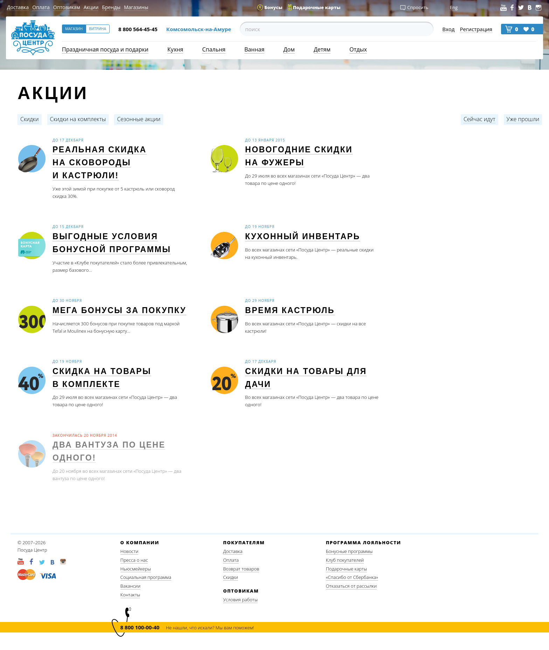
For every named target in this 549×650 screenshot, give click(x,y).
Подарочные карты (346, 569)
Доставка (18, 7)
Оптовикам (66, 7)
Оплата (41, 7)
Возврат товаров (241, 569)
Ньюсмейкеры (135, 569)
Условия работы (240, 599)
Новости (129, 551)
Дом (288, 49)
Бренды (111, 7)
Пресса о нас (134, 560)
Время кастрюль (290, 310)
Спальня (213, 49)
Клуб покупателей (345, 560)
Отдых (358, 49)
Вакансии (130, 586)
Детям (322, 49)
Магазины (136, 7)
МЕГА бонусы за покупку (119, 310)
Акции (91, 7)
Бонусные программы (349, 551)
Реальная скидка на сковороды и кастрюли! (100, 162)
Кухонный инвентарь (302, 236)
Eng (454, 7)
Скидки (230, 577)
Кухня (175, 49)
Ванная (254, 49)
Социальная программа (145, 577)
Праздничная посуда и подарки (105, 49)
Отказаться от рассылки (351, 586)
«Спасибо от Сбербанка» (352, 577)
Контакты (130, 595)
